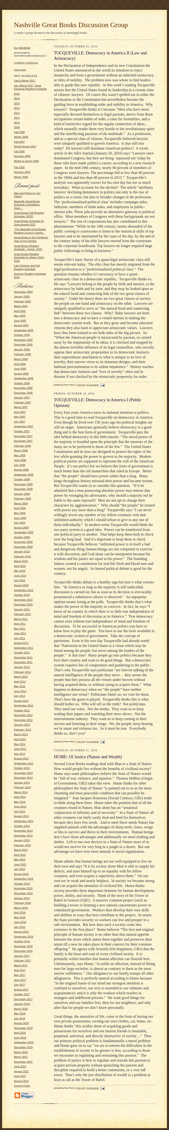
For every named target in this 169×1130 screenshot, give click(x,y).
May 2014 (19, 801)
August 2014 (21, 816)
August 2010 (21, 585)
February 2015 (22, 845)
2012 (17, 113)
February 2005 (22, 301)
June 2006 (20, 368)
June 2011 (20, 633)
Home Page (20, 69)
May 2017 (19, 975)
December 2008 (23, 489)
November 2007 (23, 436)
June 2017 (20, 980)
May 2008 (19, 455)
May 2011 (19, 628)
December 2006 (23, 392)
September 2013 (23, 763)
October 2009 (22, 537)
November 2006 (23, 388)
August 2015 (21, 874)
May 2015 (19, 859)
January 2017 (22, 955)
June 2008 (20, 460)
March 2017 (21, 965)
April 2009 (20, 508)
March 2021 (21, 1056)
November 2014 (23, 830)
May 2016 (19, 917)
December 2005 (23, 344)
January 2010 (22, 551)
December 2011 (23, 662)
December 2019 (23, 1047)
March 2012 (21, 676)
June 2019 (20, 1037)
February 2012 (22, 672)
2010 (17, 122)
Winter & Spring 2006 (26, 161)
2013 (17, 108)
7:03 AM (80, 384)
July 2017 (19, 984)
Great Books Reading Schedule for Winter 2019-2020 (29, 257)
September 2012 (23, 705)
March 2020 (21, 1052)
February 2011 (22, 614)
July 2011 (19, 638)
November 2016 (23, 946)
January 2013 (22, 724)
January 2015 (22, 840)
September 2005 (23, 330)
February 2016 (22, 902)
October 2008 (22, 479)
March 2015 (21, 849)
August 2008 (21, 469)
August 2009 (21, 527)
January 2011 (22, 609)
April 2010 (20, 566)
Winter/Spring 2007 (25, 146)
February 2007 (22, 402)
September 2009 (23, 532)
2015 (17, 98)
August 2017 (21, 989)
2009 (17, 127)
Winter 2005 (21, 177)
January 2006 (22, 349)
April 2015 (20, 854)
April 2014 (20, 797)
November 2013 (23, 773)
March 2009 (21, 503)
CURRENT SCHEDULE (26, 62)
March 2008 (21, 450)
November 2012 (23, 715)
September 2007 (23, 426)
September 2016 (23, 936)
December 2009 (23, 546)
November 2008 (23, 484)
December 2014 (23, 835)
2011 (17, 117)
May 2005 (19, 315)
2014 (17, 103)
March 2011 (21, 619)
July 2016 (19, 927)
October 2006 (22, 383)
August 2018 (21, 1023)
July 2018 (19, 1018)
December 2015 (23, 893)
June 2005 (20, 320)
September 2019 (23, 1042)
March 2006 (21, 359)
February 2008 (22, 445)
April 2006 (20, 364)
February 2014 (22, 787)
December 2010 (23, 604)
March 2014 (21, 792)
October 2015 (22, 883)
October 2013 (22, 768)
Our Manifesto (22, 47)
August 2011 (21, 643)
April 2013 (20, 739)
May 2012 (19, 686)
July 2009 (19, 522)
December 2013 (23, 777)
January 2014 (22, 782)
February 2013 (22, 729)
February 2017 (22, 960)
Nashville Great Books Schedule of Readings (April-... (27, 205)
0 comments (93, 384)
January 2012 (22, 667)
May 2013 (19, 744)
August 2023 (21, 1081)
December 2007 (23, 440)
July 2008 (19, 465)
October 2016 (22, 941)
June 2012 (20, 691)
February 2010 (22, 556)
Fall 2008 (19, 132)
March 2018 (21, 1008)
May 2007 (19, 416)
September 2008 (23, 474)
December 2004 (23, 291)
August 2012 (21, 700)
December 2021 (23, 1061)
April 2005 (20, 311)
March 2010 (21, 561)
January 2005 (22, 296)
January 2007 (22, 397)
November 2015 (23, 888)
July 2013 (19, 753)
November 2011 (23, 657)
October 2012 (22, 710)
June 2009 (20, 518)
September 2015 (23, 878)
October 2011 (22, 652)
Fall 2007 (19, 141)
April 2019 (20, 1032)
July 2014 (19, 811)
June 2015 (20, 864)
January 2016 (22, 898)
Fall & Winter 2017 (25, 80)
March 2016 (21, 907)
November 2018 (23, 1028)
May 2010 (19, 570)
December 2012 (23, 720)
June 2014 (20, 806)
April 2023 (20, 1076)
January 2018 (22, 1003)
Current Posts (22, 1085)
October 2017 (22, 994)
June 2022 (20, 1066)
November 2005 (23, 339)
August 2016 (21, 931)
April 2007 (20, 412)
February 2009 (22, 498)
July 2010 (19, 580)
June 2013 (20, 748)
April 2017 (20, 970)
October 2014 (22, 826)
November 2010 (23, 599)
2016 (17, 93)
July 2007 (19, 421)
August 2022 (21, 1071)
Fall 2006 (19, 151)
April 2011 (20, 623)
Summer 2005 (22, 172)
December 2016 (23, 951)
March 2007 (21, 407)
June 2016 (20, 922)
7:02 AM (80, 741)
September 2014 (23, 821)
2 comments (93, 741)
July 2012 (19, 696)
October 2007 (22, 431)
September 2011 (23, 647)
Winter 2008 (21, 136)
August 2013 (21, 758)
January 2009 (22, 493)
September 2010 (23, 590)
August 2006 (21, 373)
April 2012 (20, 681)
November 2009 (23, 542)
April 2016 (20, 912)
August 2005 (21, 325)
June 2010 (20, 575)
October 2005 (22, 335)
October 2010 (22, 594)
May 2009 (19, 513)
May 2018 (19, 1013)
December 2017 (23, 999)
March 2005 (21, 306)
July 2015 (19, 869)
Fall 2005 (19, 167)
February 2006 (22, 354)
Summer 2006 (22, 156)
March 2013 (21, 734)
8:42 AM (80, 1088)
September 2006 (23, 378)
